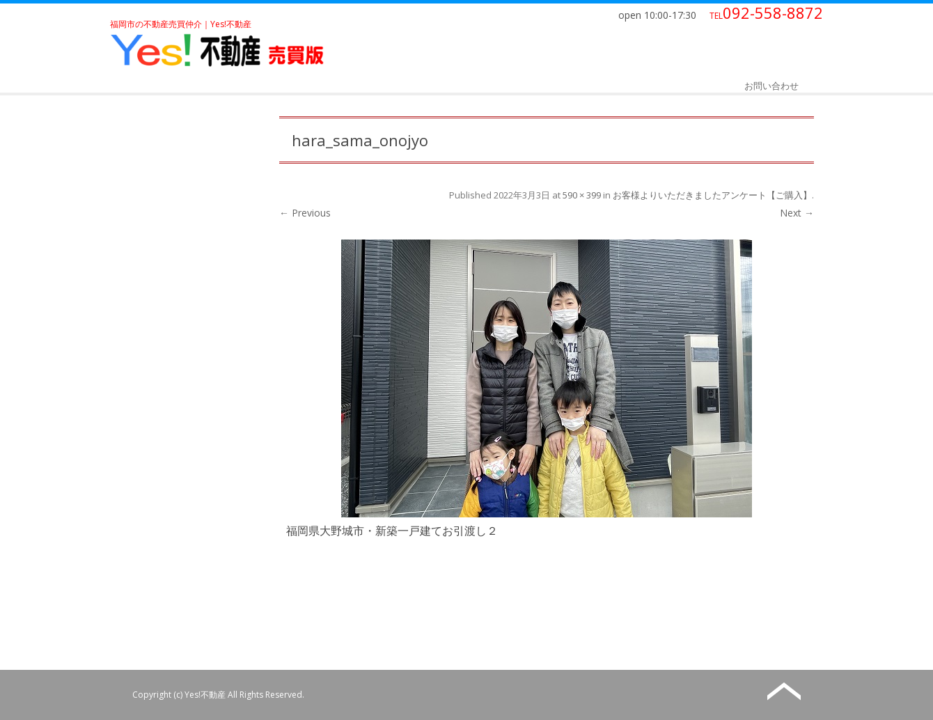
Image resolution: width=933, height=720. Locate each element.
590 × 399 (582, 195)
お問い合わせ (771, 85)
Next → (797, 212)
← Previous (305, 212)
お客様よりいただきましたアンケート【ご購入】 (712, 195)
